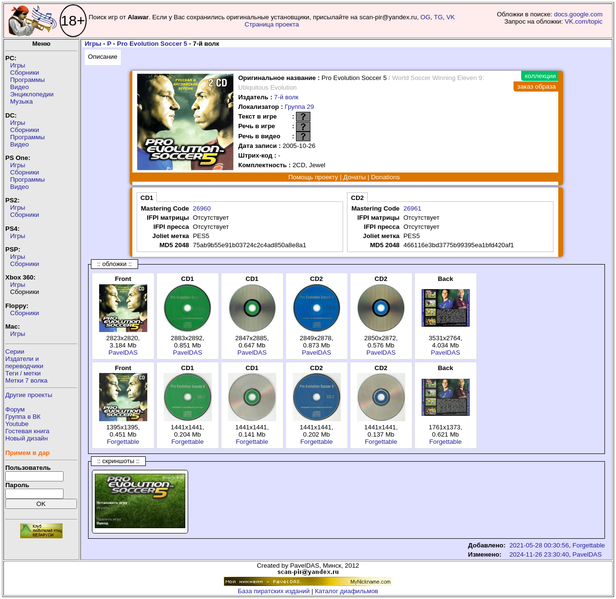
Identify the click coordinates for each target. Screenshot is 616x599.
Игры (17, 65)
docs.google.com (578, 14)
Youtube (16, 423)
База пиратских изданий (273, 591)
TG (438, 17)
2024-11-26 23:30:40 (539, 554)
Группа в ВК (22, 416)
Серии (14, 351)
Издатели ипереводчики (24, 362)
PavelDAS (123, 352)
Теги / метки (23, 373)
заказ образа (536, 86)
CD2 (357, 197)
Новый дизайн (26, 438)
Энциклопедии (31, 94)
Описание (102, 56)
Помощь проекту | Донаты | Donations (344, 177)
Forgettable (123, 441)
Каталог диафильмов (346, 591)
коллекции (540, 76)
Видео (19, 87)
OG (426, 17)
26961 (412, 208)
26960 (202, 208)
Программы (27, 79)
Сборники (24, 72)
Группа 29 (299, 106)
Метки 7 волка (26, 380)
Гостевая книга (27, 431)
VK (450, 17)
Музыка (21, 101)
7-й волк (286, 97)
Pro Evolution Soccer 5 (152, 43)
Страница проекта (271, 24)
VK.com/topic (584, 21)
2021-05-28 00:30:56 (539, 545)
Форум (15, 409)
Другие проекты (28, 395)
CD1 (147, 197)
